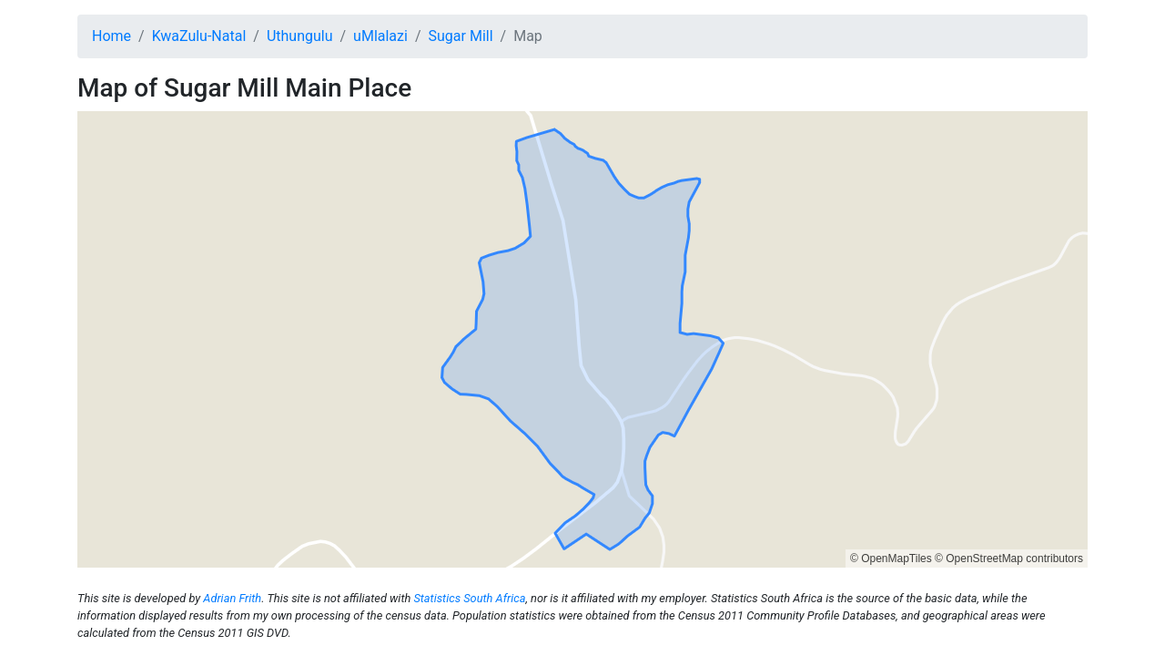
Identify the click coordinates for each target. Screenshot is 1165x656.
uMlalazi (380, 36)
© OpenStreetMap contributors (1009, 558)
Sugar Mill (461, 36)
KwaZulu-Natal (199, 36)
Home (111, 36)
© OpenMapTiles (891, 558)
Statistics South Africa (469, 598)
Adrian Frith (232, 598)
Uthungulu (300, 36)
